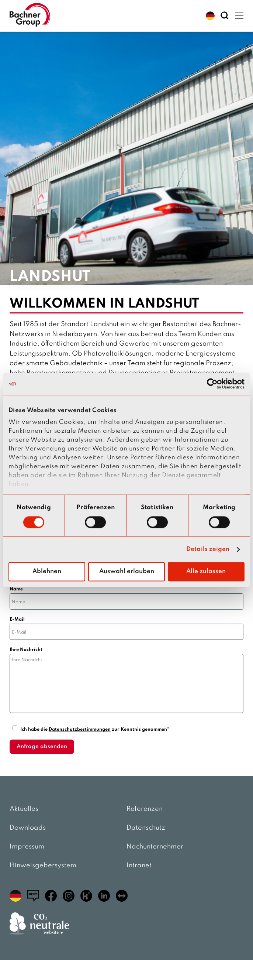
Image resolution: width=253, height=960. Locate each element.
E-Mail (17, 619)
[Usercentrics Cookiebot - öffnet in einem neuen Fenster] (212, 383)
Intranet (139, 865)
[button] (210, 15)
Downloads (28, 827)
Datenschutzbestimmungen (80, 729)
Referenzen (144, 809)
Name (16, 589)
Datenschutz (145, 827)
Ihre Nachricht (26, 649)
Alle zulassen (206, 572)
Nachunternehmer (154, 846)
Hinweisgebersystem (43, 865)
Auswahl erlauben (126, 572)
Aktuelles (24, 809)
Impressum (27, 846)
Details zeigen (207, 549)
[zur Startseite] (30, 15)
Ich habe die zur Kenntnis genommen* (94, 729)
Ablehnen (46, 572)
